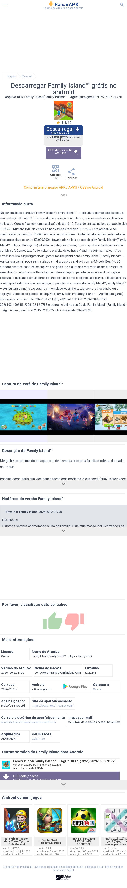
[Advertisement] (63, 41)
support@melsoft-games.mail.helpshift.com (50, 256)
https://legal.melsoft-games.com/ (94, 250)
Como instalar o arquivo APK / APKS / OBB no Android (63, 187)
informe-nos (27, 272)
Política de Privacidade (33, 866)
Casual (27, 76)
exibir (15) (38, 738)
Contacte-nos (11, 866)
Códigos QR (55, 173)
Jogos (11, 76)
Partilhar (71, 174)
